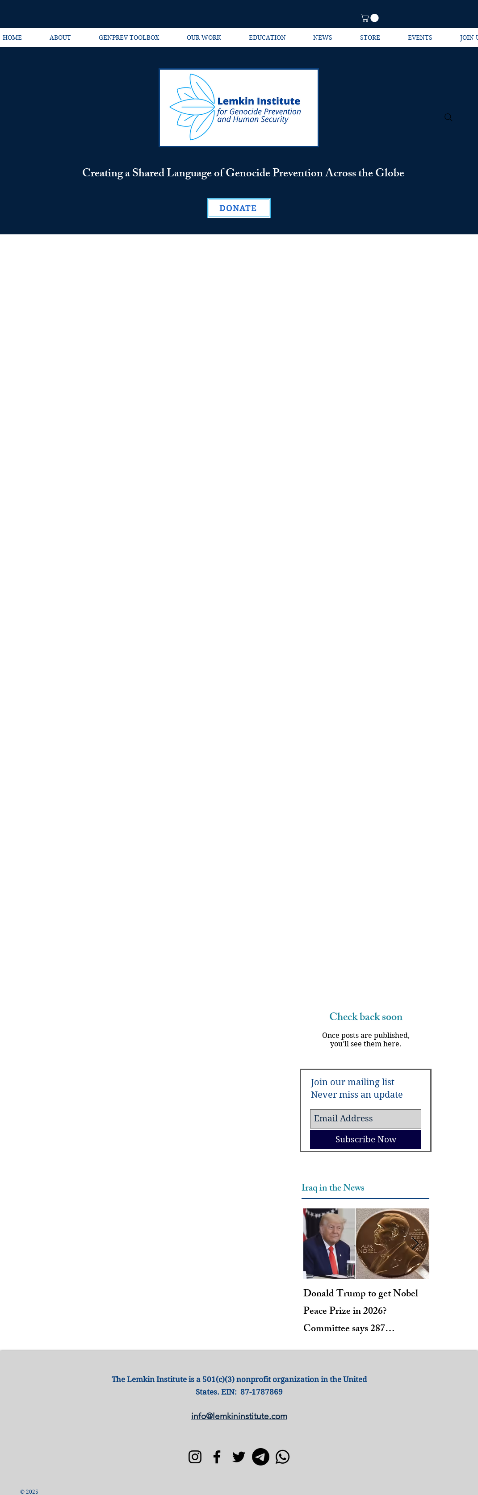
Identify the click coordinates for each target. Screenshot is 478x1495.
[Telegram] (260, 1457)
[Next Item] (415, 1244)
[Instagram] (195, 1457)
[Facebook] (217, 1457)
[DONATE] (239, 208)
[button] (371, 18)
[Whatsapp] (282, 1457)
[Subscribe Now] (365, 1139)
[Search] (448, 117)
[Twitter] (238, 1457)
